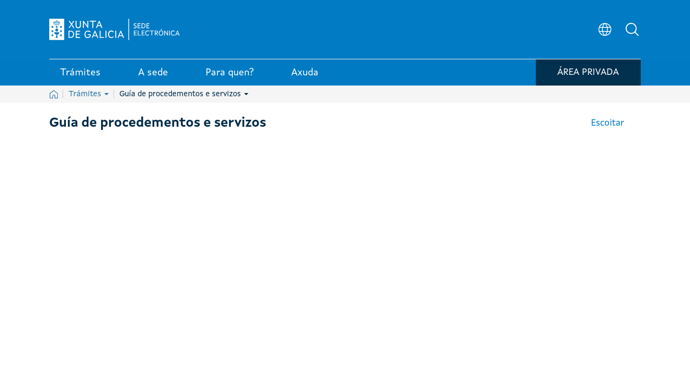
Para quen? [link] (230, 74)
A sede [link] (153, 74)
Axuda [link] (305, 74)
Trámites (89, 94)
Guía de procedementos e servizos (183, 94)
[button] (633, 30)
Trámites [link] (80, 74)
